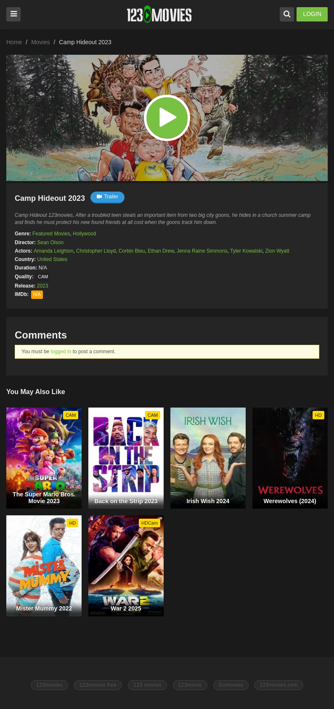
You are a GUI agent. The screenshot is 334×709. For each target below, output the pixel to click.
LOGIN (312, 14)
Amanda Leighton (53, 251)
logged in (61, 351)
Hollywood (84, 234)
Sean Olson (50, 242)
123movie (190, 685)
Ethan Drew (161, 251)
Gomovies (231, 685)
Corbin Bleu (132, 251)
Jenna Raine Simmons (202, 251)
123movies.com (279, 685)
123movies (49, 685)
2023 (42, 286)
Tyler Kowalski (246, 251)
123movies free (98, 685)
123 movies (147, 685)
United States (52, 259)
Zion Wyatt (277, 251)
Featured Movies (51, 234)
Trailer (107, 197)
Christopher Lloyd (96, 251)
